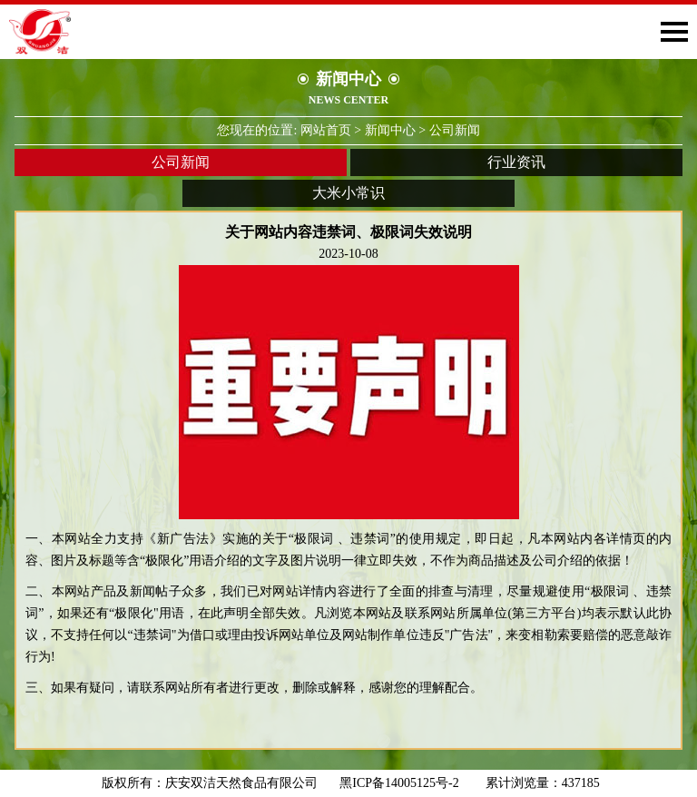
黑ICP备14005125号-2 (405, 783)
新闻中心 (390, 130)
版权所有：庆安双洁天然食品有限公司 (210, 783)
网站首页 (325, 130)
